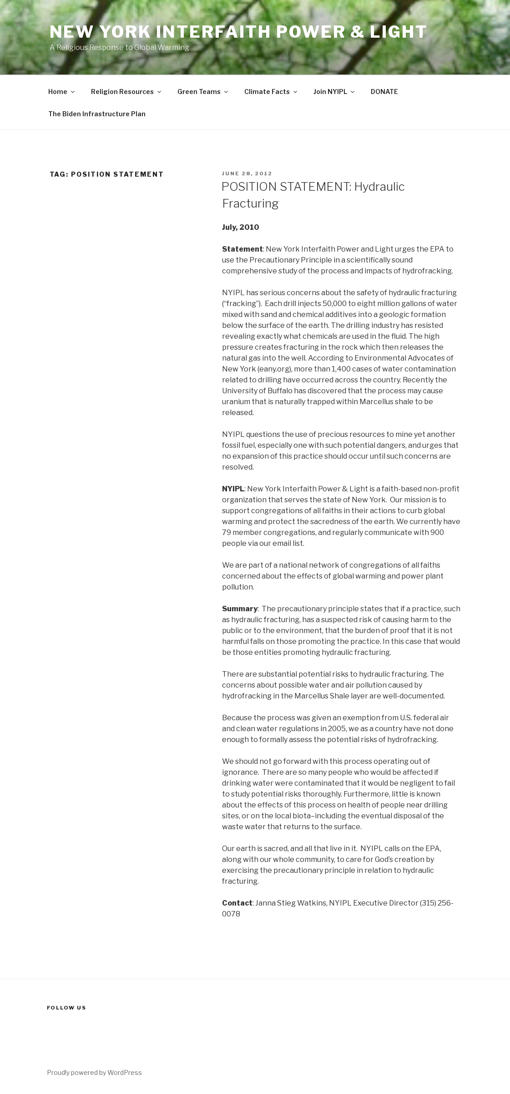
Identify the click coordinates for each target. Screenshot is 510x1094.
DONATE (384, 91)
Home (62, 91)
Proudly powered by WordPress (94, 1072)
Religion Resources (126, 91)
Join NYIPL (334, 91)
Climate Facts (271, 91)
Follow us (67, 1008)
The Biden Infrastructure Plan (97, 114)
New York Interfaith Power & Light (239, 32)
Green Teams (203, 91)
